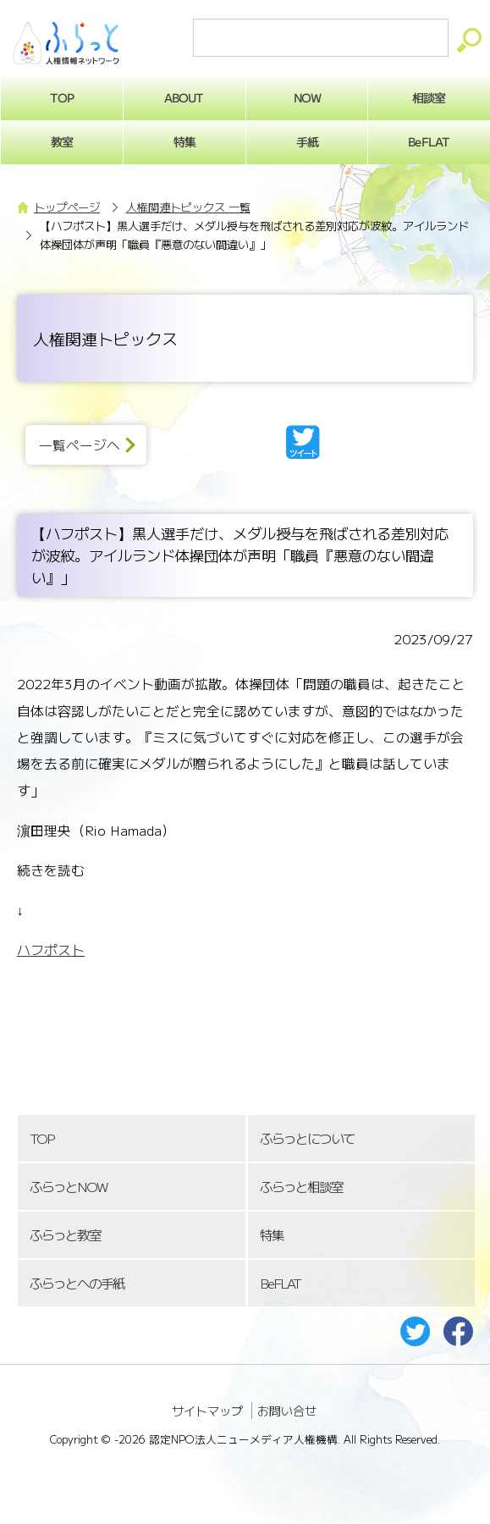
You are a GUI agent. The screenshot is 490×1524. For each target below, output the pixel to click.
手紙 (306, 141)
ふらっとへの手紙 (77, 1283)
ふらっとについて (307, 1138)
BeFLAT (280, 1283)
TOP (41, 1138)
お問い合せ (287, 1410)
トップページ (67, 207)
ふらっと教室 (65, 1235)
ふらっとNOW (68, 1186)
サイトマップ (207, 1410)
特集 (184, 141)
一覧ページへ (79, 445)
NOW (306, 97)
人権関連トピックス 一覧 (188, 207)
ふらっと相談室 (301, 1186)
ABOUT (184, 97)
